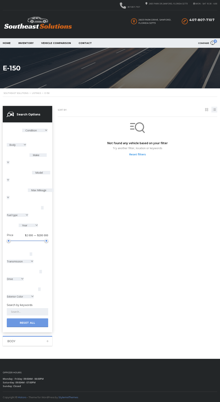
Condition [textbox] (31, 130)
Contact (85, 43)
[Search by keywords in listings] (27, 311)
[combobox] (34, 130)
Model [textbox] (39, 172)
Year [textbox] (24, 225)
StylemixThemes (68, 396)
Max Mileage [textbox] (38, 190)
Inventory (26, 43)
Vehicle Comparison (56, 43)
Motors (22, 396)
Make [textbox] (35, 155)
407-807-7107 (133, 6)
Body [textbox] (12, 145)
